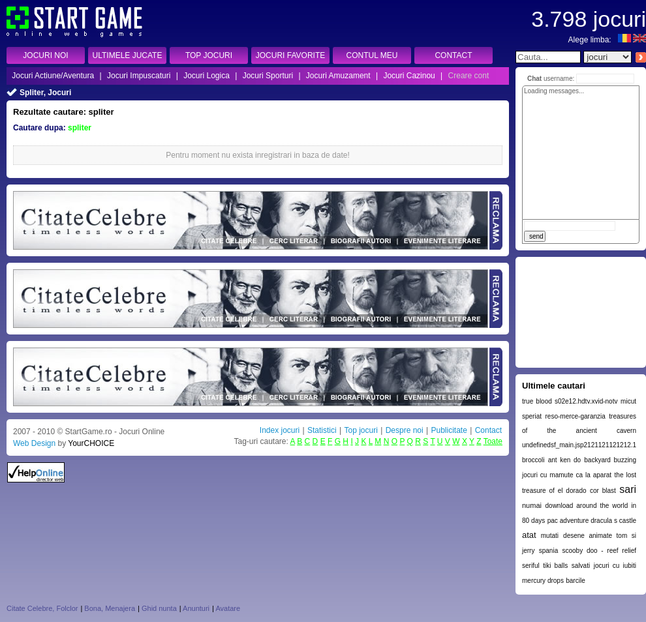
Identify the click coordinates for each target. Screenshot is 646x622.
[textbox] (548, 57)
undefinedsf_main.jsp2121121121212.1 (579, 445)
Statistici (322, 430)
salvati (581, 565)
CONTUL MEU (372, 55)
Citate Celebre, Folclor (42, 608)
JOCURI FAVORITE (290, 55)
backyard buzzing (610, 460)
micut (628, 401)
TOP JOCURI (208, 55)
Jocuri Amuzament (338, 75)
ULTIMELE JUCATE (127, 55)
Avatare (227, 608)
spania (548, 550)
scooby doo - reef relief (599, 550)
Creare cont (468, 75)
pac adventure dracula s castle (591, 520)
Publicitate (449, 430)
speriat (532, 416)
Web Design (34, 443)
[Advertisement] (580, 312)
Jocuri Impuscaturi (138, 75)
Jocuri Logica (206, 75)
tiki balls (555, 565)
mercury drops (543, 580)
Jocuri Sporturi (268, 75)
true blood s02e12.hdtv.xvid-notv (569, 401)
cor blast (603, 490)
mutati (550, 535)
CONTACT (453, 55)
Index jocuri (280, 430)
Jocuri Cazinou (409, 75)
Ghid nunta (159, 608)
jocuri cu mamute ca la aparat (566, 475)
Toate (493, 441)
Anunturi (196, 608)
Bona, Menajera (109, 608)
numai (532, 505)
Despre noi (404, 430)
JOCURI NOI (45, 55)
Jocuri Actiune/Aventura (53, 75)
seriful (531, 565)
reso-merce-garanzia (576, 416)
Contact (488, 430)
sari (627, 489)
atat (529, 535)
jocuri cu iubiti (615, 565)
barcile (575, 580)
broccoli (533, 460)
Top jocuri (360, 430)
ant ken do (564, 460)
